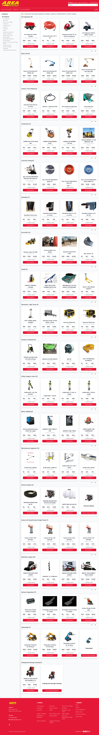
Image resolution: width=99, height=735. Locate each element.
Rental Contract (79, 712)
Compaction (39, 708)
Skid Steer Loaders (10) (28, 557)
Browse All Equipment (6, 9)
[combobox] (83, 5)
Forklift (50, 710)
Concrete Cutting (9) (27, 160)
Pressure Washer (53, 715)
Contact (77, 707)
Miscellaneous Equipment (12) (30, 448)
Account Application (25, 9)
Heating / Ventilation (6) (28, 339)
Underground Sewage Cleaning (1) (31, 662)
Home (77, 705)
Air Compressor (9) (26, 17)
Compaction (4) (26, 124)
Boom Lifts (51, 706)
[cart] (97, 10)
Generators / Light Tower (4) (29, 304)
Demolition (64, 708)
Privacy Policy (79, 716)
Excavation (39, 710)
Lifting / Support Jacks (54, 713)
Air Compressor (40, 706)
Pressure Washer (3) (27, 485)
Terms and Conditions (81, 714)
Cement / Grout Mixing (67, 706)
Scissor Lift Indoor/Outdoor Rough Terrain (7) (34, 520)
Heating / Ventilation (41, 713)
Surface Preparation (41, 721)
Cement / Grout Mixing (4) (29, 88)
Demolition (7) (25, 197)
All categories (5, 16)
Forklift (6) (24, 269)
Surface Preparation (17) (28, 592)
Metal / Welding (65, 713)
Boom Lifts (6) (25, 53)
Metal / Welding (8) (27, 411)
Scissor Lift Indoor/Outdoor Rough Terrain (67, 717)
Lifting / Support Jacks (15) (29, 376)
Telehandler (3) (25, 627)
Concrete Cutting (53, 708)
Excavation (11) (25, 232)
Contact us (16, 9)
